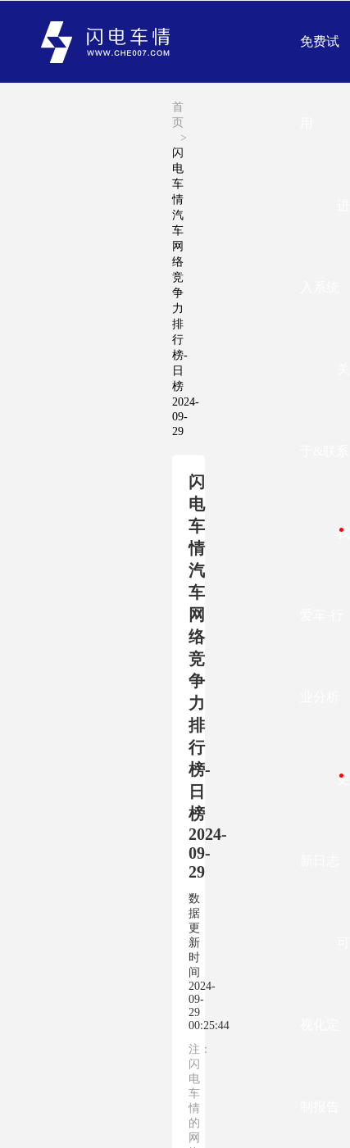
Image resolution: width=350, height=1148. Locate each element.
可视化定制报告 (325, 1025)
